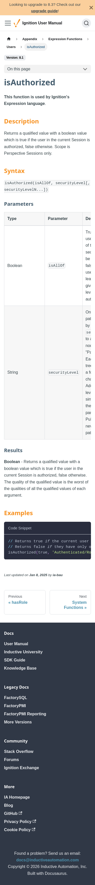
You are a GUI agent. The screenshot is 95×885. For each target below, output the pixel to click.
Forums (11, 759)
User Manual (16, 644)
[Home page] (9, 39)
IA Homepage (17, 797)
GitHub (13, 813)
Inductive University (23, 652)
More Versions (18, 722)
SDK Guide (14, 660)
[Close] (91, 7)
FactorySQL (15, 698)
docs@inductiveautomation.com (47, 860)
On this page (18, 69)
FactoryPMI (15, 706)
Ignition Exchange (21, 768)
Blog (8, 805)
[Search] (86, 23)
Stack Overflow (18, 751)
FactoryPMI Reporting (25, 714)
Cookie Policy (19, 830)
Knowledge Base (20, 668)
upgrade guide (44, 11)
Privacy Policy (20, 821)
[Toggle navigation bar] (8, 23)
